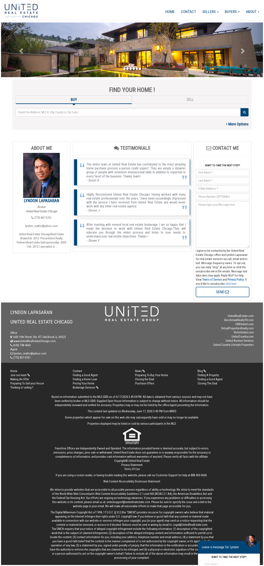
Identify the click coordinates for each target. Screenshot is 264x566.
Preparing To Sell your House (27, 383)
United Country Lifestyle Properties (233, 344)
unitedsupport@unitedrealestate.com (128, 502)
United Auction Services (240, 340)
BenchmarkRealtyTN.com (239, 320)
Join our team (20, 375)
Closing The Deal (207, 383)
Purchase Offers (144, 383)
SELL (190, 99)
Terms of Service (212, 279)
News (140, 371)
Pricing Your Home (83, 383)
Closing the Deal (144, 379)
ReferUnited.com (244, 332)
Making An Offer (19, 379)
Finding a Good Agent (85, 375)
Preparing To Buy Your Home (151, 375)
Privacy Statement (132, 465)
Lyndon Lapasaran (41, 200)
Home (170, 11)
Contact (188, 11)
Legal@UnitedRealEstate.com (190, 524)
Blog (202, 371)
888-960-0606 (199, 475)
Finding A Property (208, 375)
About (252, 11)
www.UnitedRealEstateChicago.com (33, 341)
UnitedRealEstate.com (241, 316)
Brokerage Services (86, 387)
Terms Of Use (132, 469)
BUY (74, 99)
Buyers (232, 11)
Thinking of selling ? (21, 387)
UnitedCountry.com (242, 336)
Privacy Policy (235, 279)
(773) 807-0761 (41, 217)
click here (231, 283)
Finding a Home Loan (85, 379)
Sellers (210, 11)
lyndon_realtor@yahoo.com (41, 226)
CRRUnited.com (244, 324)
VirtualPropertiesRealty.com (237, 328)
